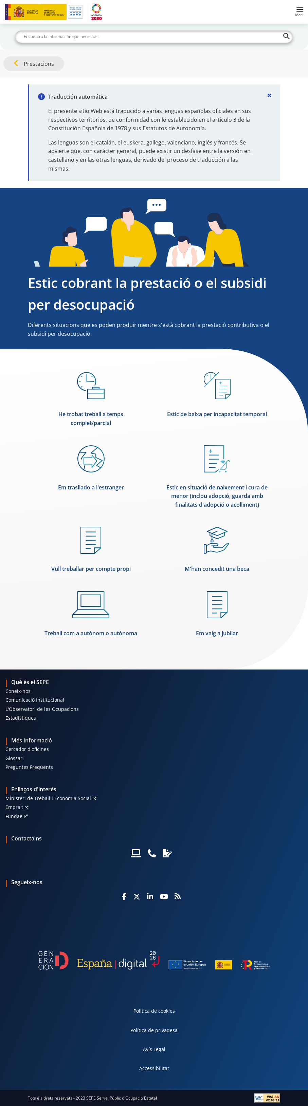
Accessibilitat (154, 1068)
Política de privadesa (154, 1030)
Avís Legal (154, 1049)
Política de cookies (154, 1011)
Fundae (13, 816)
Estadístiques (20, 718)
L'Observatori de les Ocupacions (42, 709)
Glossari (14, 758)
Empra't (14, 807)
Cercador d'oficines (27, 749)
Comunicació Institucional (34, 700)
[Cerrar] (269, 95)
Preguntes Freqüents (29, 767)
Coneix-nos (18, 691)
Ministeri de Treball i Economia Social (48, 798)
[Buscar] (153, 37)
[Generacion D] (154, 960)
